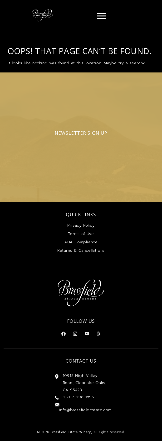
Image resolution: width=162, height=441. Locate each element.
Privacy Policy (80, 225)
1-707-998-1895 (78, 397)
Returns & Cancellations (81, 250)
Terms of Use (81, 234)
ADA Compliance (81, 242)
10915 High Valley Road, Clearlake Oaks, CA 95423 (85, 383)
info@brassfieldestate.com (85, 410)
